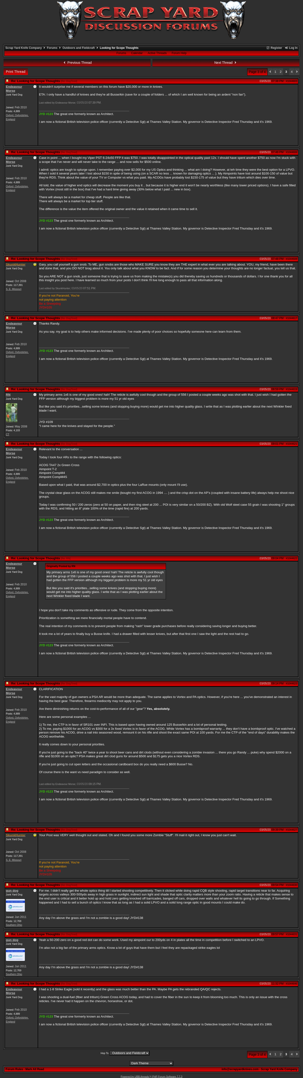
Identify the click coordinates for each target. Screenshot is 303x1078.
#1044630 (291, 885)
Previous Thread (77, 62)
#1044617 (291, 318)
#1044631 (291, 934)
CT (7, 434)
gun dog (12, 890)
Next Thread (226, 62)
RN (8, 394)
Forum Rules (14, 1069)
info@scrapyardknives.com (240, 1069)
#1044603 (291, 81)
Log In (291, 48)
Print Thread (16, 71)
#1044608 (291, 258)
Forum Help (179, 53)
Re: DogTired (69, 81)
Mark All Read (34, 1069)
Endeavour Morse (14, 88)
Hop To (105, 1053)
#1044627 (291, 829)
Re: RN (66, 558)
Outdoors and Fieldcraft (78, 48)
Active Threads (157, 53)
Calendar (137, 53)
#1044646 (291, 983)
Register (274, 48)
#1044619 (291, 389)
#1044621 (291, 443)
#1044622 (291, 558)
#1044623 (291, 683)
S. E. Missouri (14, 289)
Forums (52, 48)
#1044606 (291, 152)
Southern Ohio (14, 924)
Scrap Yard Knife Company (23, 48)
